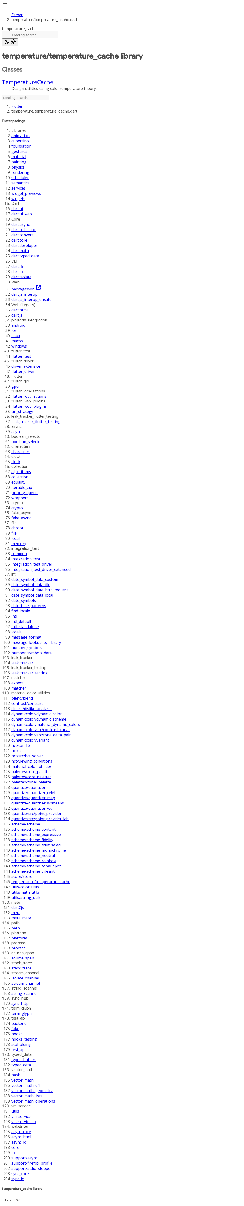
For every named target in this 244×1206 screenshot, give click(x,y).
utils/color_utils (25, 887)
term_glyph (21, 1013)
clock (15, 461)
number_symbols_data (31, 652)
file (14, 533)
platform (19, 938)
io (13, 1152)
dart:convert (22, 234)
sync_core (20, 1173)
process (18, 948)
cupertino (20, 141)
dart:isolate (21, 276)
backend (18, 1023)
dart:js (16, 315)
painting (18, 162)
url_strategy (22, 411)
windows (19, 346)
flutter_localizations (28, 396)
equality (18, 482)
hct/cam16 (20, 745)
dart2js (17, 907)
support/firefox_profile (31, 1163)
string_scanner (24, 993)
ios (14, 330)
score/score (21, 876)
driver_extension (26, 366)
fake (15, 1028)
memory (18, 543)
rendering (20, 172)
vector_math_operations (33, 1101)
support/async (24, 1157)
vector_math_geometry (32, 1090)
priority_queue (24, 492)
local (15, 538)
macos (17, 341)
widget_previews (26, 193)
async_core (21, 1131)
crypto (17, 507)
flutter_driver (23, 371)
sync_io (17, 1178)
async (16, 431)
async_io (18, 1142)
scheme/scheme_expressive (36, 834)
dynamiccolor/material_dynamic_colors (45, 724)
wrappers (20, 497)
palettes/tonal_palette (31, 782)
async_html (21, 1136)
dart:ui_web (21, 213)
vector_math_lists (26, 1095)
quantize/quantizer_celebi (34, 792)
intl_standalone (25, 626)
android (18, 325)
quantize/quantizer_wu (31, 808)
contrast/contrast (27, 703)
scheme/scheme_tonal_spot (36, 866)
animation (20, 135)
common (19, 553)
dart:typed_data (25, 255)
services (18, 188)
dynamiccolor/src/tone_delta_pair (41, 734)
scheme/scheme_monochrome (38, 850)
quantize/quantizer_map (33, 797)
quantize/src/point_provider (36, 813)
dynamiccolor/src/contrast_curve (40, 729)
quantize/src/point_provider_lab (40, 818)
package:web (26, 289)
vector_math (22, 1080)
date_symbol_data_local (32, 595)
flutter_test (21, 356)
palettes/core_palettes (31, 776)
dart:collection (23, 229)
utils (15, 1111)
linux (15, 335)
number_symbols (26, 647)
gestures (19, 151)
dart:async (20, 224)
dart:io (17, 271)
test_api (18, 1049)
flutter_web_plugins (29, 406)
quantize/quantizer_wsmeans (37, 803)
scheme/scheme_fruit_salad (36, 845)
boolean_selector (26, 441)
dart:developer (24, 245)
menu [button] (5, 5)
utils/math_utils (25, 892)
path (15, 928)
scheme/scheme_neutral (33, 855)
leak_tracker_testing (29, 672)
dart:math (20, 250)
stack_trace (21, 968)
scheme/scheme (25, 824)
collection (19, 476)
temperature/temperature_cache (40, 881)
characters (20, 451)
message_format (26, 637)
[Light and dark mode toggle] (10, 42)
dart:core (19, 240)
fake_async (21, 518)
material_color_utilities (31, 766)
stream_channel (25, 983)
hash (15, 1074)
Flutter (17, 15)
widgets (18, 198)
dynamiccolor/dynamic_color (36, 713)
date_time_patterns (28, 605)
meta (15, 912)
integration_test (25, 559)
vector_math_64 (25, 1085)
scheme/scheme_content (33, 829)
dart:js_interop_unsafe (31, 299)
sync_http (20, 1003)
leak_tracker (22, 662)
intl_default (21, 621)
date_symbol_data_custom (34, 579)
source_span (22, 958)
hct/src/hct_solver (27, 755)
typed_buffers (23, 1059)
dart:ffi (17, 266)
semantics (20, 183)
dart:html (19, 310)
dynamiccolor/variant (30, 740)
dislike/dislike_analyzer (31, 708)
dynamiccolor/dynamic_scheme (38, 719)
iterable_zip (21, 487)
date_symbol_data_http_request (39, 590)
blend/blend (22, 698)
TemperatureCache (27, 82)
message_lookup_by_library (36, 642)
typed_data (21, 1064)
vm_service (21, 1116)
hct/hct (17, 750)
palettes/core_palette (30, 771)
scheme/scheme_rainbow (33, 860)
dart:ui (17, 208)
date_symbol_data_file (30, 584)
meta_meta (21, 918)
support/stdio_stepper (31, 1168)
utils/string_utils (26, 897)
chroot (17, 528)
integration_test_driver (31, 564)
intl (14, 616)
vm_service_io (23, 1121)
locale (16, 631)
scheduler (20, 177)
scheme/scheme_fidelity (32, 839)
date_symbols (23, 600)
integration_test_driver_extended (41, 569)
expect (17, 682)
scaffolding (21, 1044)
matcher (18, 688)
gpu (15, 386)
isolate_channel (25, 978)
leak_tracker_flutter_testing (36, 421)
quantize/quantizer (28, 787)
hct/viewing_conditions (31, 761)
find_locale (20, 610)
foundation (21, 146)
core (15, 1147)
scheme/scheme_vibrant (33, 871)
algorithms (21, 471)
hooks (17, 1033)
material (18, 156)
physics (18, 167)
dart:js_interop (24, 294)
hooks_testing (24, 1039)
